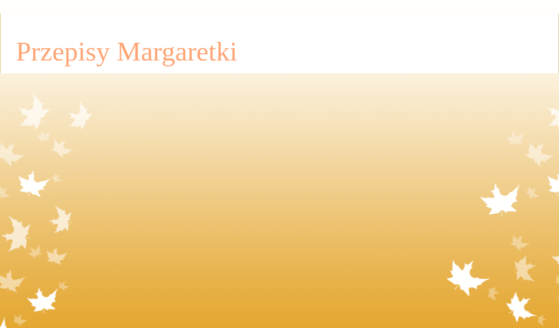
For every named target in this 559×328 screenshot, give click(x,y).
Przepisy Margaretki (126, 51)
